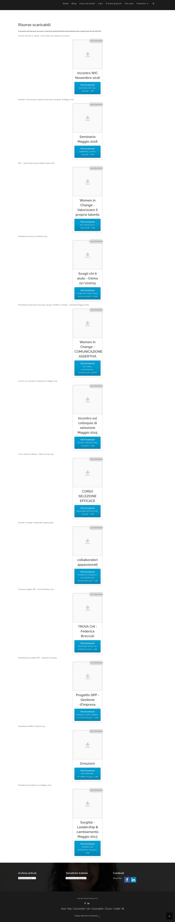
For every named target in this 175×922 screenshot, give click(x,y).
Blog (74, 4)
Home (66, 4)
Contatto (141, 4)
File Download (87, 88)
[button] (153, 4)
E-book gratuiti (114, 4)
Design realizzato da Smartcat (87, 916)
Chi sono (129, 4)
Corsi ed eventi (87, 4)
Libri (100, 4)
